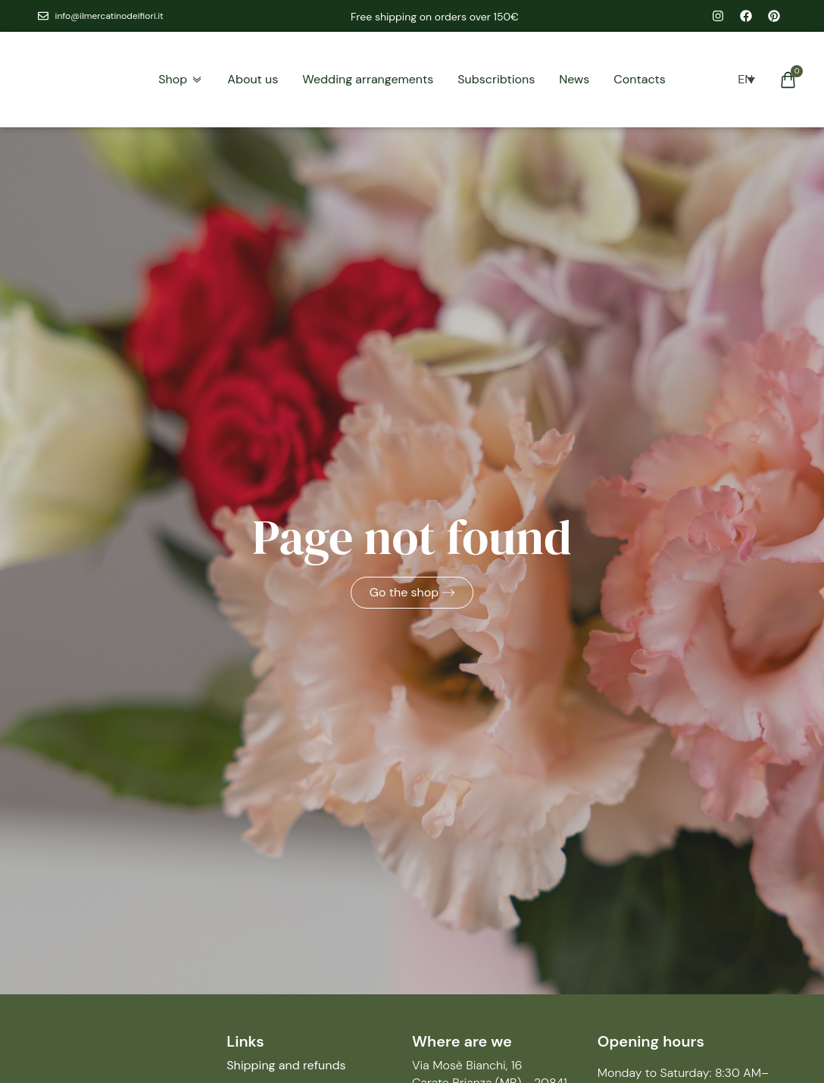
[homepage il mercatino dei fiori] (69, 79)
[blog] (574, 79)
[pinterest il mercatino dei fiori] (774, 16)
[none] (745, 79)
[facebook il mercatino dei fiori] (746, 16)
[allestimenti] (367, 79)
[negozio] (172, 79)
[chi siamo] (252, 79)
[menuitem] (746, 79)
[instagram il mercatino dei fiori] (718, 16)
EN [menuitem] (745, 80)
